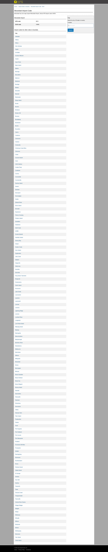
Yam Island (18, 537)
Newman (17, 400)
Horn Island (18, 250)
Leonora (17, 307)
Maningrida (18, 333)
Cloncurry (17, 151)
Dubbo (17, 199)
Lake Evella (18, 291)
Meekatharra (18, 346)
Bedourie (17, 81)
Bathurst (17, 78)
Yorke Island (18, 540)
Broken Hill (18, 113)
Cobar (16, 154)
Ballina (17, 68)
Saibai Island (18, 470)
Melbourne (18, 349)
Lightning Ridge (19, 310)
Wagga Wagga (19, 505)
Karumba (17, 272)
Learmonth (18, 301)
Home (15, 549)
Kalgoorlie (17, 263)
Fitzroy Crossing (19, 215)
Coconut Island (19, 157)
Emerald (17, 208)
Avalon (17, 58)
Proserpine (18, 448)
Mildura (17, 355)
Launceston (18, 294)
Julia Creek (18, 256)
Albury (16, 43)
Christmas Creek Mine (20, 148)
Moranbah (17, 361)
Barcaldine (18, 74)
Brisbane (17, 109)
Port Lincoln (18, 435)
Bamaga (17, 71)
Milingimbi (17, 358)
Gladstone (17, 224)
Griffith (16, 231)
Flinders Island (18, 218)
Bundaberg (18, 119)
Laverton (17, 298)
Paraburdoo (18, 419)
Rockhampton (18, 460)
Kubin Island (18, 285)
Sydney (17, 483)
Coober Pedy (18, 167)
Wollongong (18, 530)
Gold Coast (18, 227)
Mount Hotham (19, 377)
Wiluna (17, 521)
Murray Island (18, 387)
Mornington (18, 368)
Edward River (18, 202)
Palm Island (18, 416)
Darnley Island (18, 183)
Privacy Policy (21, 549)
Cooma (17, 173)
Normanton (18, 406)
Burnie (16, 125)
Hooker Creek (18, 247)
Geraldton (17, 221)
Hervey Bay (18, 240)
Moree (16, 365)
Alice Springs (18, 46)
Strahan (17, 476)
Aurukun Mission (19, 55)
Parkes (17, 422)
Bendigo (17, 84)
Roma (16, 463)
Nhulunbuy (18, 403)
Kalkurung (17, 266)
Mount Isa (17, 381)
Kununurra (17, 288)
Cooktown (17, 170)
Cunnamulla (18, 180)
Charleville (17, 145)
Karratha (17, 269)
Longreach (18, 320)
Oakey (16, 409)
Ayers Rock (18, 62)
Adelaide (17, 36)
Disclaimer (28, 549)
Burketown (17, 122)
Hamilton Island (19, 237)
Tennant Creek (18, 492)
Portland (17, 441)
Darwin (17, 186)
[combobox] (81, 25)
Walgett (17, 508)
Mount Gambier (19, 374)
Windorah (17, 524)
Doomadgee (18, 196)
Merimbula (17, 352)
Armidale (17, 52)
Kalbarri (17, 259)
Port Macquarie (19, 438)
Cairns (16, 132)
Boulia (16, 103)
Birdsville (17, 90)
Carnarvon (17, 138)
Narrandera (18, 393)
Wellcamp (17, 515)
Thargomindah (18, 495)
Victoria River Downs (20, 502)
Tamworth (17, 486)
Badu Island (18, 65)
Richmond (17, 457)
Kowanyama (18, 282)
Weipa (16, 511)
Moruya (17, 371)
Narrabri (17, 390)
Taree (16, 489)
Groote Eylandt (19, 234)
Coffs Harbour (18, 164)
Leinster (17, 304)
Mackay (17, 330)
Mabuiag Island (19, 326)
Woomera (17, 534)
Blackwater (18, 97)
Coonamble (18, 176)
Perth (16, 425)
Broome (17, 116)
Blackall (17, 94)
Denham (17, 189)
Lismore (17, 314)
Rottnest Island (19, 467)
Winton (17, 527)
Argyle (16, 49)
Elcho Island (18, 205)
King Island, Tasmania (20, 275)
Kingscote (17, 278)
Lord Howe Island (19, 323)
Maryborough (18, 339)
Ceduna (17, 141)
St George (17, 473)
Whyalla (17, 518)
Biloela (17, 87)
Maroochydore (18, 336)
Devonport (17, 192)
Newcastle (17, 397)
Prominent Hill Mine (20, 444)
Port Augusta (18, 428)
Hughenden (18, 253)
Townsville (17, 499)
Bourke (17, 106)
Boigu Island (18, 100)
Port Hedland (18, 432)
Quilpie (17, 451)
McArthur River (19, 342)
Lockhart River (18, 317)
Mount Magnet (18, 384)
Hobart (17, 243)
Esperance (18, 212)
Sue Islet (17, 479)
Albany (17, 39)
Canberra (17, 135)
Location (70, 22)
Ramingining (18, 454)
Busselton (17, 129)
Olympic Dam (18, 412)
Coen (16, 161)
